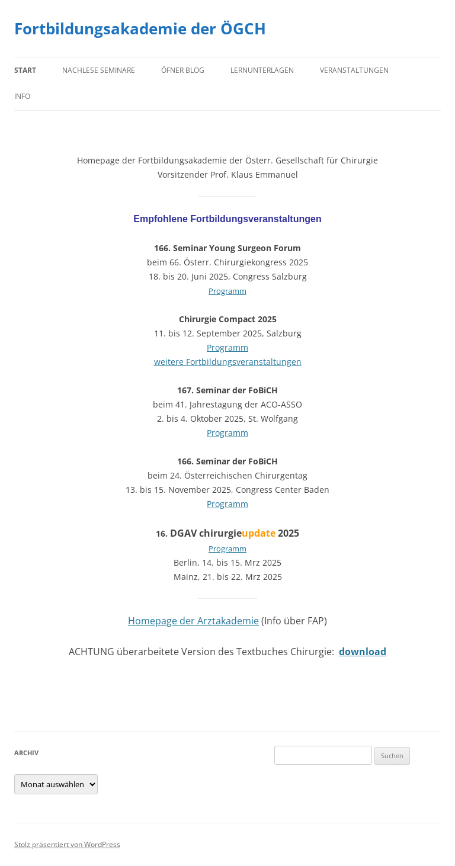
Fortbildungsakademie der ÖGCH (140, 28)
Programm (227, 291)
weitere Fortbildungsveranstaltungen (228, 361)
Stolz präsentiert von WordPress (67, 844)
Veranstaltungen (354, 70)
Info (22, 96)
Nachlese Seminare (98, 70)
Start (25, 70)
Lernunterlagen (262, 70)
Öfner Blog (182, 70)
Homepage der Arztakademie (193, 620)
